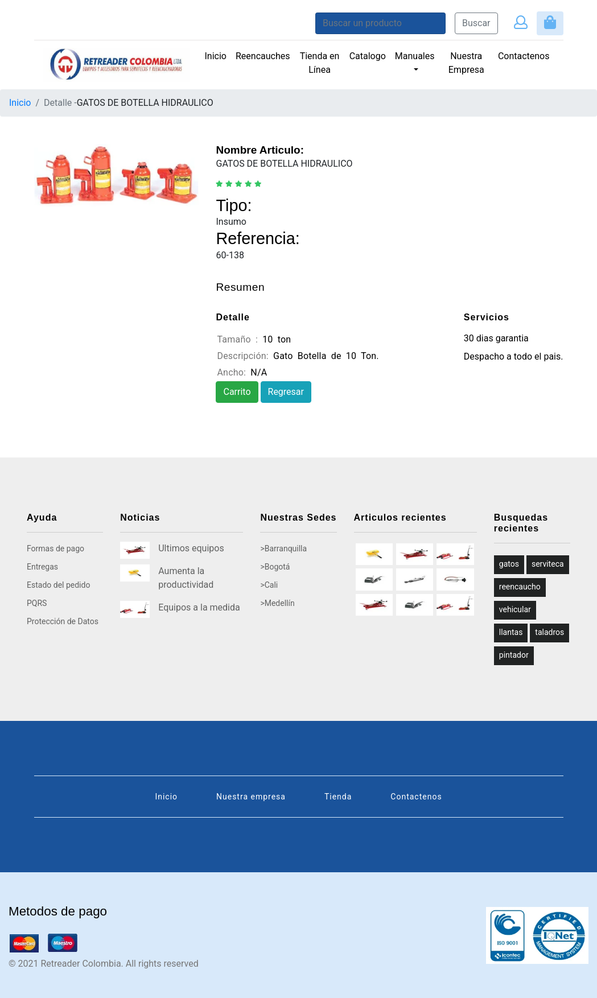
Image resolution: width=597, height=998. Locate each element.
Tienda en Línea (320, 63)
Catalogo (367, 56)
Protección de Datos (62, 621)
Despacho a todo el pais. (513, 356)
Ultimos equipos (191, 548)
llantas (511, 632)
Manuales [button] (415, 56)
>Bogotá (275, 566)
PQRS (37, 603)
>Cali (269, 584)
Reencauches (265, 55)
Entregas (42, 566)
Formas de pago (55, 548)
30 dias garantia (496, 338)
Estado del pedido (58, 584)
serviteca (548, 563)
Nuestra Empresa (466, 63)
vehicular (515, 609)
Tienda (338, 796)
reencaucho (520, 586)
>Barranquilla (283, 548)
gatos (509, 563)
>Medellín (277, 603)
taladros (549, 632)
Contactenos (524, 56)
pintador (514, 654)
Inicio (216, 56)
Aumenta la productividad (185, 578)
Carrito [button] (236, 391)
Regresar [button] (286, 391)
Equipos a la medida (199, 607)
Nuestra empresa (251, 796)
